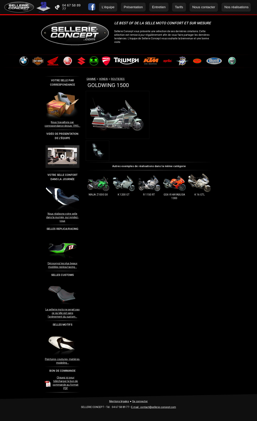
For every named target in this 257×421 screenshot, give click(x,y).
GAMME (91, 79)
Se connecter (140, 401)
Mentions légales (119, 401)
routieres (118, 79)
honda (103, 79)
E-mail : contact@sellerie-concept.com (153, 407)
